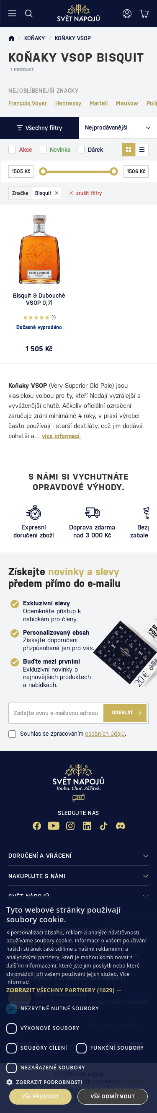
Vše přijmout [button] (40, 1096)
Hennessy (68, 103)
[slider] (43, 171)
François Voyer (27, 103)
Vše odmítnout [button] (113, 1096)
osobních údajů (105, 733)
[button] (78, 990)
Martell (99, 103)
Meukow (127, 103)
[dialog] (78, 1004)
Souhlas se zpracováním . (67, 734)
